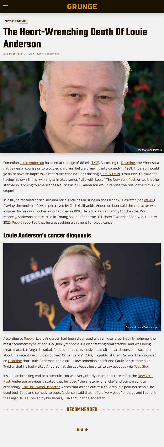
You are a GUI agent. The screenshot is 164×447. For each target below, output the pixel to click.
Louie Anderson (32, 163)
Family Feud (110, 174)
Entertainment (16, 21)
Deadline (15, 361)
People (17, 222)
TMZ (94, 163)
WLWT (149, 200)
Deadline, (128, 163)
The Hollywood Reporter (41, 387)
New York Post (124, 179)
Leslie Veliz (14, 54)
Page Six (140, 366)
